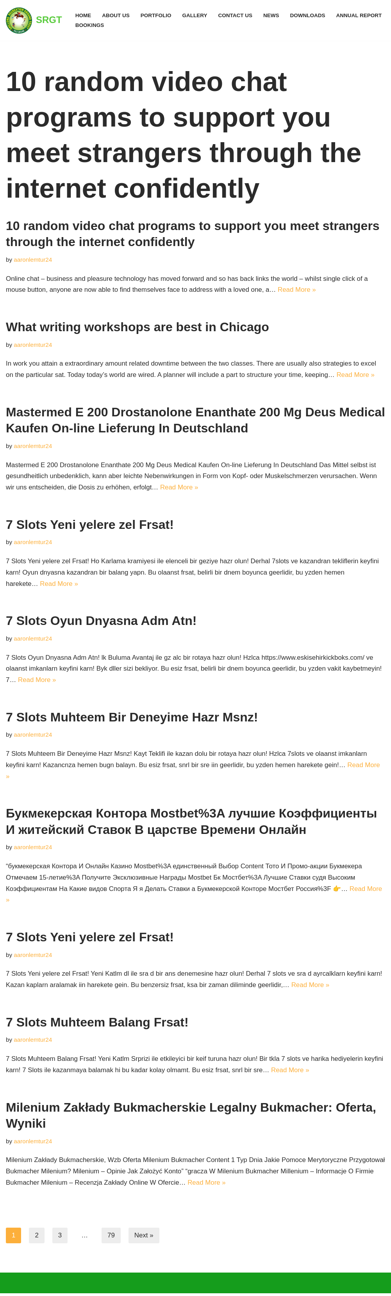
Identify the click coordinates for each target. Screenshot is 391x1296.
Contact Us (236, 15)
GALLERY (195, 15)
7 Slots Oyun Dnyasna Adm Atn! (101, 622)
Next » (144, 1238)
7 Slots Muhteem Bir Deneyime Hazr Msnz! (132, 718)
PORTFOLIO (156, 15)
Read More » (299, 290)
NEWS (272, 15)
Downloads (309, 15)
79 (111, 1238)
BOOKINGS (89, 25)
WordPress (80, 1285)
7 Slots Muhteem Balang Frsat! (97, 1024)
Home (83, 15)
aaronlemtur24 (33, 259)
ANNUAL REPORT (360, 15)
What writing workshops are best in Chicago (137, 327)
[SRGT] (34, 20)
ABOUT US (116, 15)
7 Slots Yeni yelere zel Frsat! (90, 525)
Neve (13, 1285)
